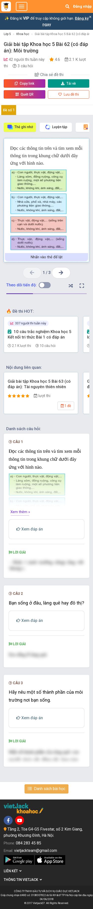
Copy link (24, 83)
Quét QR (24, 94)
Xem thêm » (20, 512)
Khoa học (22, 34)
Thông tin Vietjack (23, 880)
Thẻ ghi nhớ (20, 127)
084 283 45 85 (28, 843)
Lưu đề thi (68, 94)
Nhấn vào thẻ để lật (46, 257)
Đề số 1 (9, 110)
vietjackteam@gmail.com (35, 850)
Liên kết (13, 871)
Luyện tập (56, 127)
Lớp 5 (7, 34)
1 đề (66, 406)
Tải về (68, 83)
